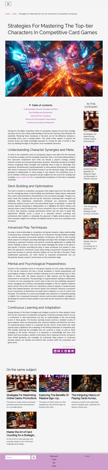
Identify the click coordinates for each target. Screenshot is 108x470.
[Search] (17, 457)
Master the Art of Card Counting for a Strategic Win (90, 245)
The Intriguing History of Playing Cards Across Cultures (91, 210)
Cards (14, 14)
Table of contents (42, 105)
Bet (54, 463)
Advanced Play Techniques (41, 116)
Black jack (54, 456)
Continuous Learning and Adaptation (40, 122)
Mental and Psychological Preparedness (40, 119)
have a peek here (23, 177)
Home (7, 14)
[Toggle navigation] (8, 4)
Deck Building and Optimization (40, 112)
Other (54, 466)
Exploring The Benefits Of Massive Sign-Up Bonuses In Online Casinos (90, 174)
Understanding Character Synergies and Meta (41, 109)
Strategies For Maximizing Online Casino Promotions (90, 137)
